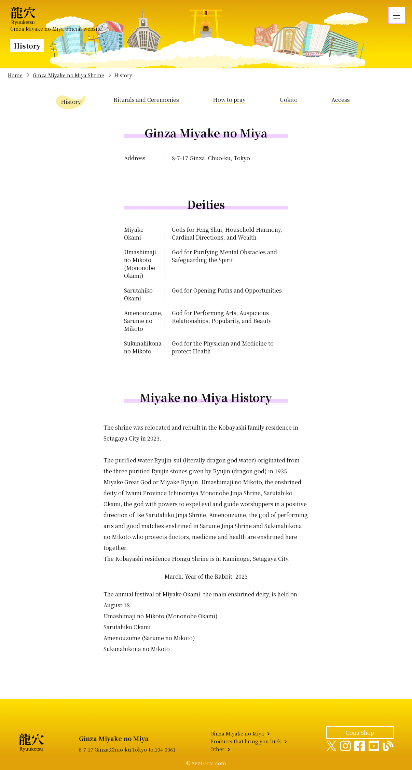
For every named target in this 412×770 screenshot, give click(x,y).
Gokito (289, 100)
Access (340, 100)
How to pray (229, 100)
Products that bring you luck (245, 741)
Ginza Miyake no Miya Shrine (68, 75)
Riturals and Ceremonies (146, 100)
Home (15, 75)
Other (217, 749)
